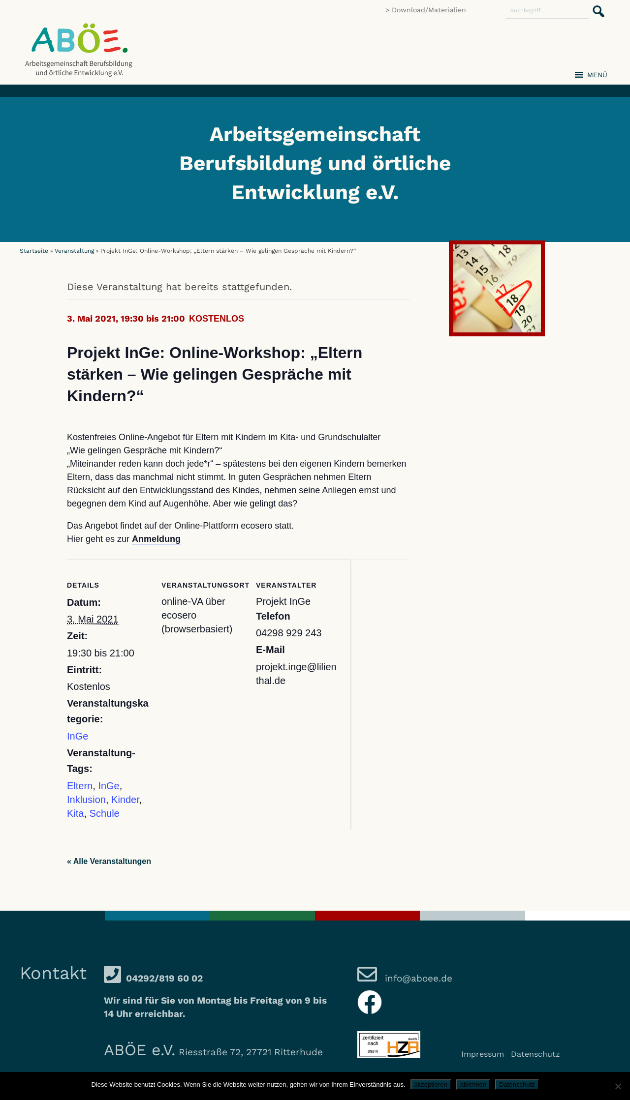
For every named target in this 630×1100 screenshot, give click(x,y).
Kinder (125, 799)
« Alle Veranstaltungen (109, 861)
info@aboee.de (417, 978)
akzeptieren (430, 1084)
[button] (595, 6)
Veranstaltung (74, 250)
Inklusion (86, 799)
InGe (77, 736)
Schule (105, 813)
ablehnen (473, 1084)
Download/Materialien (429, 10)
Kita (75, 813)
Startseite (34, 250)
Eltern (80, 785)
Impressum (482, 1054)
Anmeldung (156, 539)
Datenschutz (535, 1054)
